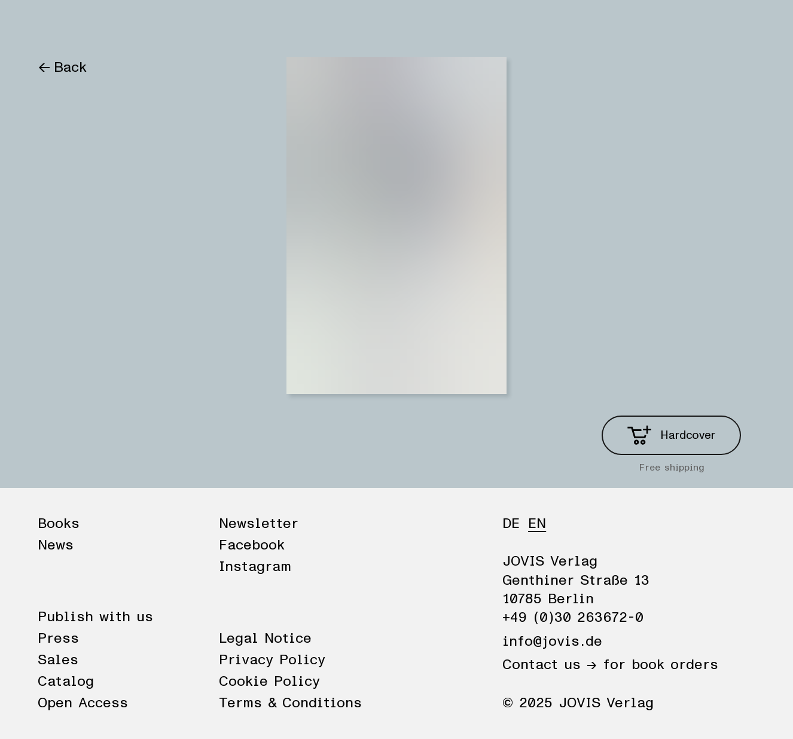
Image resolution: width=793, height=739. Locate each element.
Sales (58, 660)
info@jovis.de (552, 641)
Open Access (83, 703)
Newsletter (258, 524)
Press (58, 638)
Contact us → (549, 665)
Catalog (66, 681)
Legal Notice (265, 638)
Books (58, 25)
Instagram (255, 567)
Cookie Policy (269, 681)
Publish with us (95, 617)
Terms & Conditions (290, 703)
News (111, 25)
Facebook (252, 545)
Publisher (174, 25)
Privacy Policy (272, 660)
